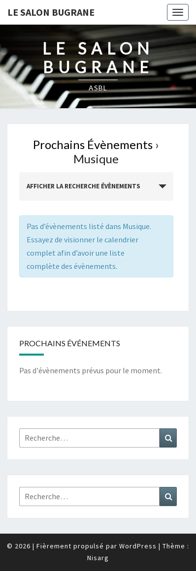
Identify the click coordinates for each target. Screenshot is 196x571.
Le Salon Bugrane (51, 12)
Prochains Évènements (93, 144)
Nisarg (98, 557)
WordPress (138, 545)
